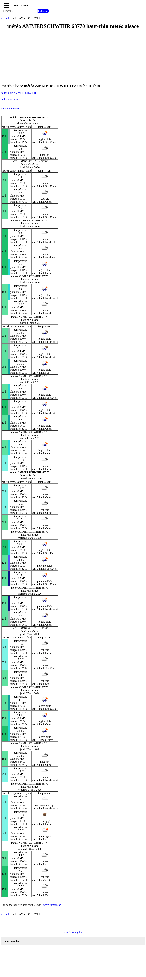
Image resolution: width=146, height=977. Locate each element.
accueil (5, 18)
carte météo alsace (11, 108)
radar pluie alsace (10, 98)
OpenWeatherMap (51, 904)
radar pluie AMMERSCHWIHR (18, 92)
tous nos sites (12, 941)
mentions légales (73, 932)
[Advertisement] (73, 56)
